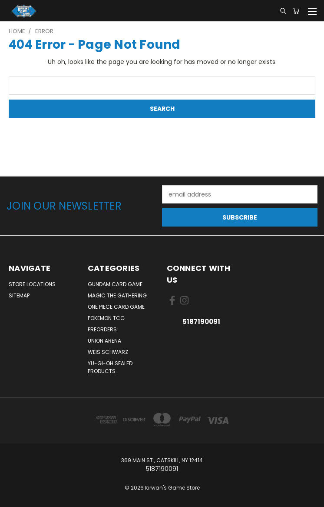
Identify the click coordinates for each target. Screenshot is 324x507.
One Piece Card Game (116, 306)
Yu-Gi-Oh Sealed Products (110, 367)
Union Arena (104, 340)
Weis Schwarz (108, 352)
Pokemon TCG (106, 318)
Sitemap (19, 295)
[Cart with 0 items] (296, 11)
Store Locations (32, 284)
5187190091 (201, 321)
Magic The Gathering (117, 295)
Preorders (102, 329)
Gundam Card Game (115, 284)
